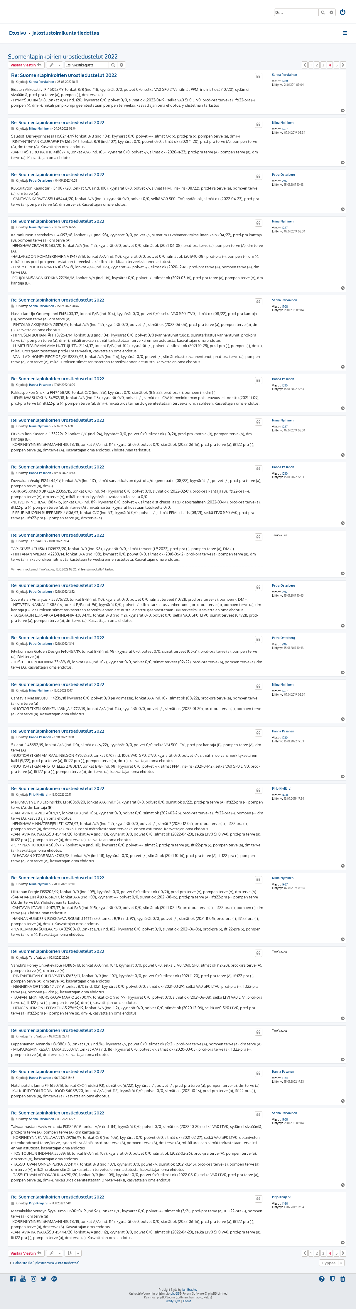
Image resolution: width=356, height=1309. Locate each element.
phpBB (175, 1293)
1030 (285, 385)
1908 (285, 81)
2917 (284, 181)
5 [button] (336, 65)
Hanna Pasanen (283, 379)
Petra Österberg (283, 174)
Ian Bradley (189, 1289)
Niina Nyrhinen (282, 122)
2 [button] (317, 65)
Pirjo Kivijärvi (281, 788)
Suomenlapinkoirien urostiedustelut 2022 (63, 56)
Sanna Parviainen (284, 74)
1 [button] (310, 65)
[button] (305, 64)
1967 (285, 129)
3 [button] (323, 65)
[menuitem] (343, 13)
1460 (285, 795)
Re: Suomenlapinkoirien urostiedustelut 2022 (64, 75)
